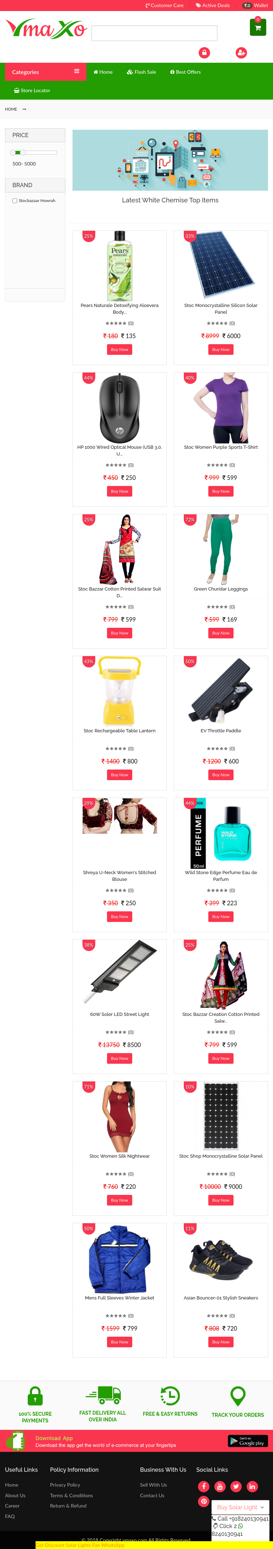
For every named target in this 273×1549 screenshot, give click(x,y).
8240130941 (227, 1534)
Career (12, 1506)
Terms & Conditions (71, 1495)
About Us (15, 1495)
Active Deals (213, 5)
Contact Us (152, 1495)
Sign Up (251, 52)
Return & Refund (68, 1506)
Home (11, 1485)
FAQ (10, 1516)
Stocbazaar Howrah (33, 200)
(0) (131, 323)
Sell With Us (153, 1485)
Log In (212, 52)
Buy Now (119, 349)
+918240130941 (248, 1518)
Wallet (255, 5)
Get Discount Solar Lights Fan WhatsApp (80, 1545)
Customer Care (165, 5)
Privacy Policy (65, 1485)
